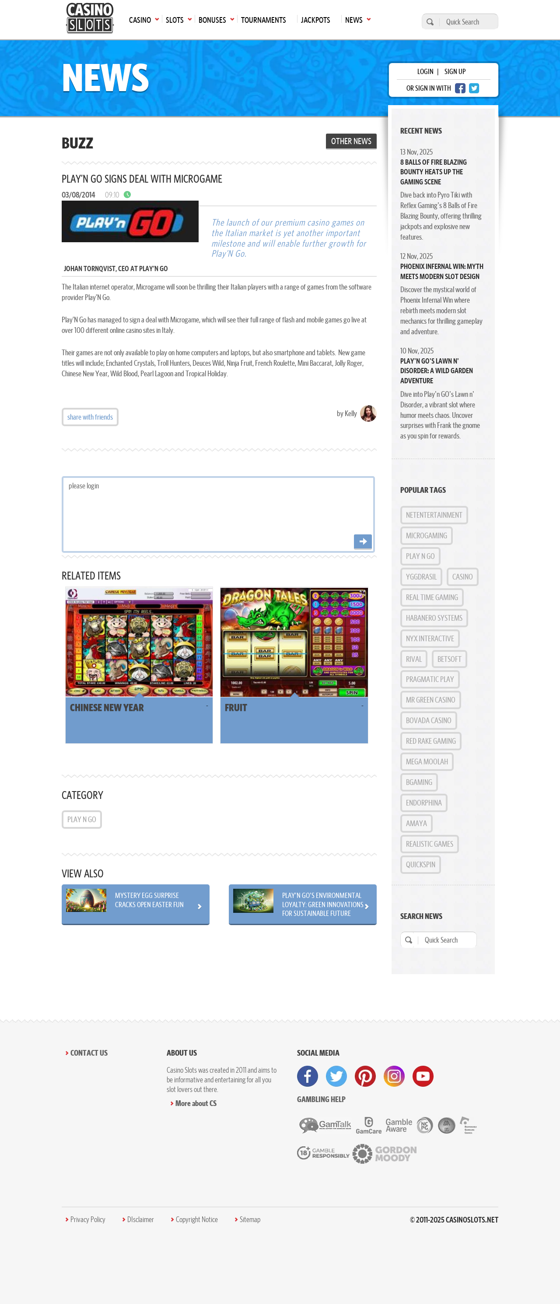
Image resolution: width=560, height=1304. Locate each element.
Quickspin (420, 864)
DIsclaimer (140, 1219)
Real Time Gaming (432, 597)
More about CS (196, 1103)
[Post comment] (363, 542)
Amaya (416, 823)
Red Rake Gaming (431, 741)
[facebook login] (460, 88)
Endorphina (424, 802)
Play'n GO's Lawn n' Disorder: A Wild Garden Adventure (436, 371)
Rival (414, 659)
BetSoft (450, 659)
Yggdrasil (421, 576)
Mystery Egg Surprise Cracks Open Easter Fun (149, 899)
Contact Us (89, 1052)
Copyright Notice (197, 1219)
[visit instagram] (394, 1076)
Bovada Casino (429, 720)
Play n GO (81, 819)
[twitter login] (474, 88)
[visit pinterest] (365, 1076)
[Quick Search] (466, 21)
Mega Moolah (427, 761)
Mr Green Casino (430, 699)
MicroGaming (426, 535)
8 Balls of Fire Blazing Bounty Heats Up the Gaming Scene (433, 172)
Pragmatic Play (430, 679)
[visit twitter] (336, 1076)
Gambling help (321, 1099)
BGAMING (419, 782)
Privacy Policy (87, 1219)
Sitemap (250, 1219)
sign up (455, 71)
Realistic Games (429, 843)
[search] (428, 21)
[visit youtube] (423, 1076)
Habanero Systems (434, 617)
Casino (462, 576)
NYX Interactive (430, 638)
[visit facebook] (307, 1076)
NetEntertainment (434, 514)
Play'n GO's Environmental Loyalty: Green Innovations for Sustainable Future (323, 904)
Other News (351, 141)
